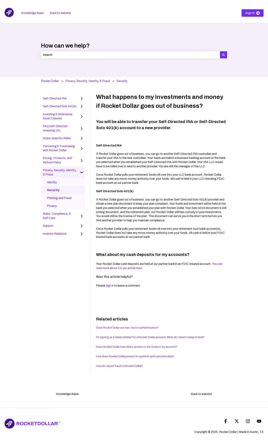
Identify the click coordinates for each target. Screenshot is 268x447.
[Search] (223, 54)
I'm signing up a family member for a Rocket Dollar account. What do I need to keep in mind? (150, 337)
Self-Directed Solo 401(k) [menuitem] (59, 106)
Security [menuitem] (53, 190)
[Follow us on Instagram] (247, 421)
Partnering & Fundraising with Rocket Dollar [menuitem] (59, 148)
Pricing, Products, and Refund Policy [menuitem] (57, 160)
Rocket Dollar (50, 81)
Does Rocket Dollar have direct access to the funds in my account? (136, 347)
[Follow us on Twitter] (236, 421)
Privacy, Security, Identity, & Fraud (87, 81)
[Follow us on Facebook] (225, 421)
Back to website (60, 12)
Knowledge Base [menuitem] (67, 394)
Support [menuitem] (48, 225)
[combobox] (130, 54)
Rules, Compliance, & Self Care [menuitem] (57, 215)
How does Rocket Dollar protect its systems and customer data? (135, 356)
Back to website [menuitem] (201, 394)
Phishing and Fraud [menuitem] (59, 198)
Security (122, 81)
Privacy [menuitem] (52, 205)
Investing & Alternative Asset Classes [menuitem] (57, 116)
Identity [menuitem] (52, 182)
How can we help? (65, 45)
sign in (110, 285)
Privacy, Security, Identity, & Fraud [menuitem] (59, 172)
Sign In (252, 13)
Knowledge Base (32, 12)
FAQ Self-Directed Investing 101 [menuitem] (55, 128)
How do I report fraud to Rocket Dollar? (119, 366)
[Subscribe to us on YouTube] (259, 421)
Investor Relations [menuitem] (55, 233)
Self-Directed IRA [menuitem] (55, 98)
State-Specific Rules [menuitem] (57, 138)
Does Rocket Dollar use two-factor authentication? (127, 327)
